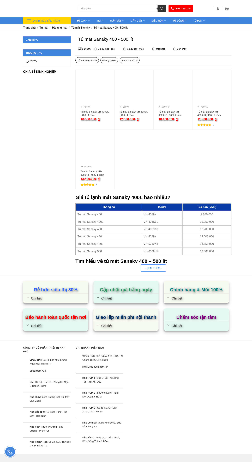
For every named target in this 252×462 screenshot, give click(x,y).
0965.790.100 (180, 8)
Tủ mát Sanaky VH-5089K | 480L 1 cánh (133, 113)
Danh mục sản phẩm (43, 21)
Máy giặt (137, 20)
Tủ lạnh (83, 20)
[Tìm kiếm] (162, 8)
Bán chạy (179, 49)
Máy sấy (117, 20)
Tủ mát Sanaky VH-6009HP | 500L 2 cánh (170, 113)
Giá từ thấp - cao (104, 49)
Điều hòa (159, 20)
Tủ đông (179, 20)
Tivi (100, 20)
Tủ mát (199, 20)
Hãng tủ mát (59, 27)
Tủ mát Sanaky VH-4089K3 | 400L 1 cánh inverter (209, 113)
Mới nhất (158, 49)
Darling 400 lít (109, 60)
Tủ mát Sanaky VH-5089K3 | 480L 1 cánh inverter (92, 173)
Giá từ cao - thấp (133, 49)
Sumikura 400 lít (130, 60)
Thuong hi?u (34, 52)
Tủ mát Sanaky (80, 27)
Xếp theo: (84, 48)
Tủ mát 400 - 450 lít (87, 60)
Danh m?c (32, 39)
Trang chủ (29, 27)
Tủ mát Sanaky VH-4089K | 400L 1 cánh (95, 113)
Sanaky (31, 61)
